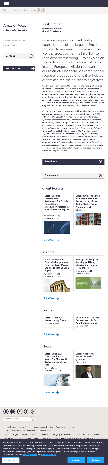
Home (6, 10)
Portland (79, 438)
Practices (16, 10)
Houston (86, 435)
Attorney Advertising (56, 427)
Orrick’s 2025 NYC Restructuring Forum (55, 319)
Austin (7, 435)
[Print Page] (43, 10)
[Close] (103, 445)
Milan (28, 438)
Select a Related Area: (14, 41)
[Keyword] (32, 418)
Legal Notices (10, 427)
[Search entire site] (16, 418)
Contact (10, 56)
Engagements (52, 175)
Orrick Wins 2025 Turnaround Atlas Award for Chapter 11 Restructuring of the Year (55, 359)
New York (46, 438)
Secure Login (73, 427)
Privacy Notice (24, 427)
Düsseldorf (65, 435)
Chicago (54, 435)
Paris (71, 438)
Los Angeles (9, 438)
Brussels (34, 435)
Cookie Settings (10, 462)
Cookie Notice (39, 427)
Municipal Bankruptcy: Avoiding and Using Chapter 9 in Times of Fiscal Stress (87, 263)
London (96, 435)
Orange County (59, 438)
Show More (51, 161)
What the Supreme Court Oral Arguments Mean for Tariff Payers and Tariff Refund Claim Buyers (56, 265)
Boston (24, 435)
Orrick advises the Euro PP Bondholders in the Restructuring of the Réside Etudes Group (88, 200)
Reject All (95, 462)
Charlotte (44, 435)
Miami (20, 438)
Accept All (76, 462)
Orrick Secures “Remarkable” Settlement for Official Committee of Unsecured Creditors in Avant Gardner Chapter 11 (56, 204)
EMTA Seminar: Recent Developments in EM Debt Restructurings (87, 321)
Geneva (76, 435)
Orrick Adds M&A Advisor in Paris (85, 355)
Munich (37, 438)
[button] (38, 10)
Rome (88, 438)
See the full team (20, 68)
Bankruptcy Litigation (16, 30)
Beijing (15, 435)
